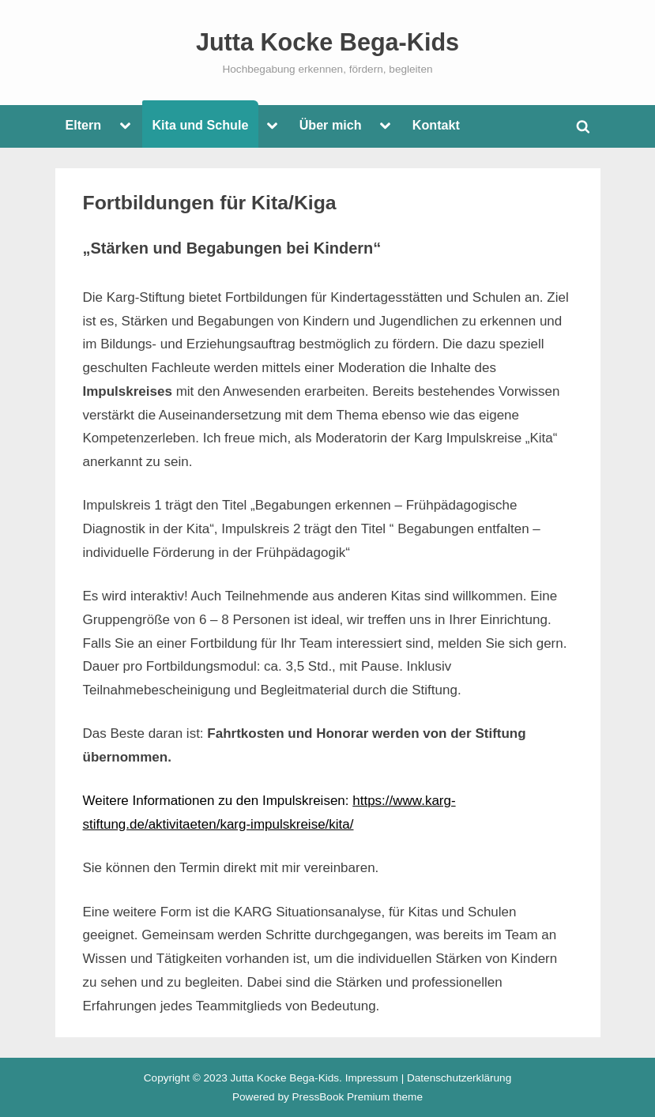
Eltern (83, 125)
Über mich (330, 125)
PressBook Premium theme (357, 1097)
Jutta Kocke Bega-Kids (327, 41)
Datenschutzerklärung (459, 1078)
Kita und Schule (200, 125)
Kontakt (436, 125)
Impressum (371, 1078)
